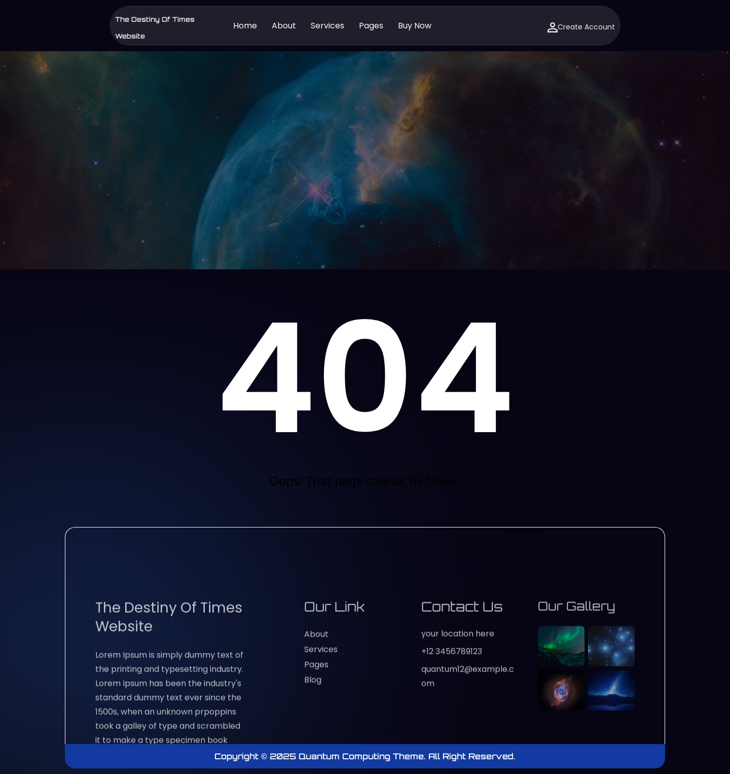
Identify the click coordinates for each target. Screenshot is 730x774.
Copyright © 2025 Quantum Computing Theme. (321, 756)
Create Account (581, 27)
